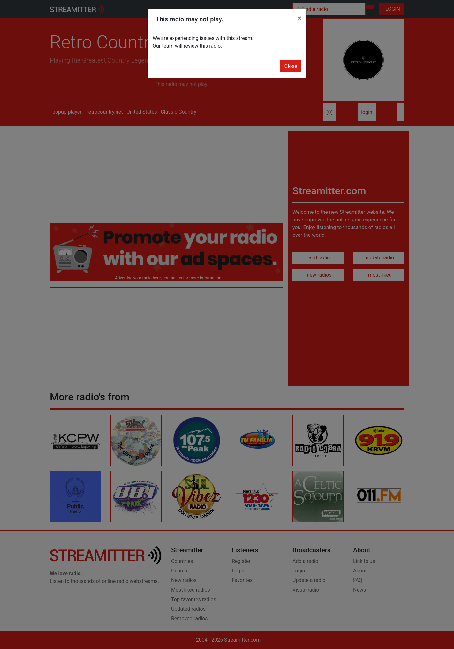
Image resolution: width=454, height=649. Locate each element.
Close (290, 66)
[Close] (299, 18)
